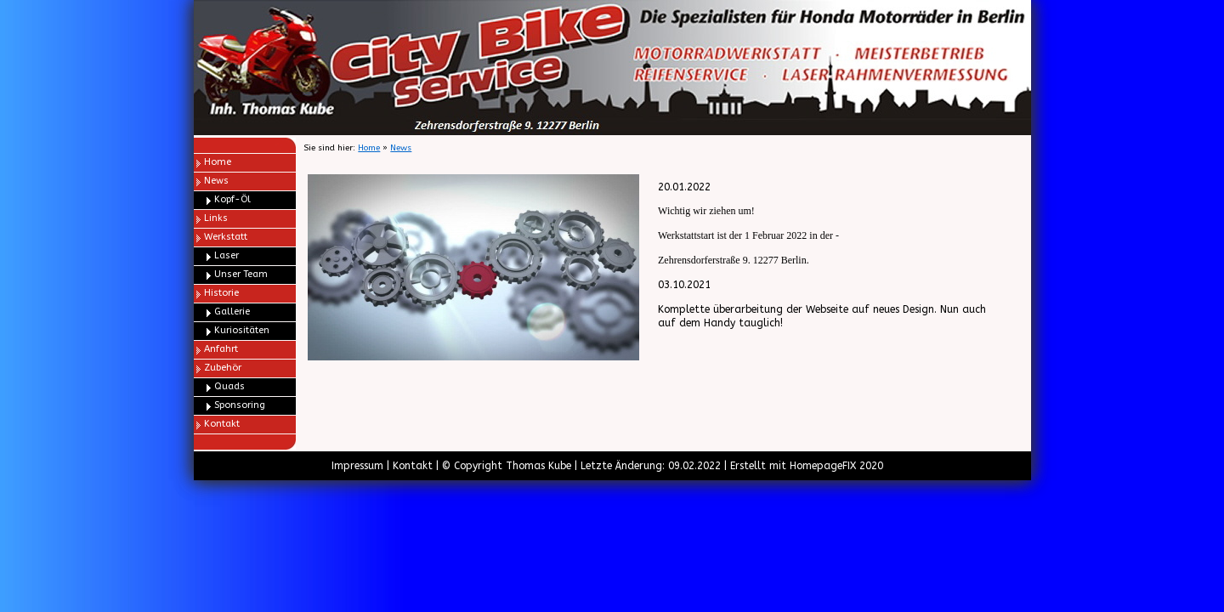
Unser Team (241, 274)
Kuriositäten (241, 330)
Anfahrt (221, 348)
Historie (221, 292)
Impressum (357, 466)
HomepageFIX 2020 (836, 466)
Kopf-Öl (232, 199)
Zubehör (222, 367)
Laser (226, 255)
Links (216, 218)
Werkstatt (225, 236)
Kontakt (222, 423)
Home (217, 161)
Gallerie (232, 311)
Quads (229, 386)
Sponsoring (239, 405)
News (216, 180)
